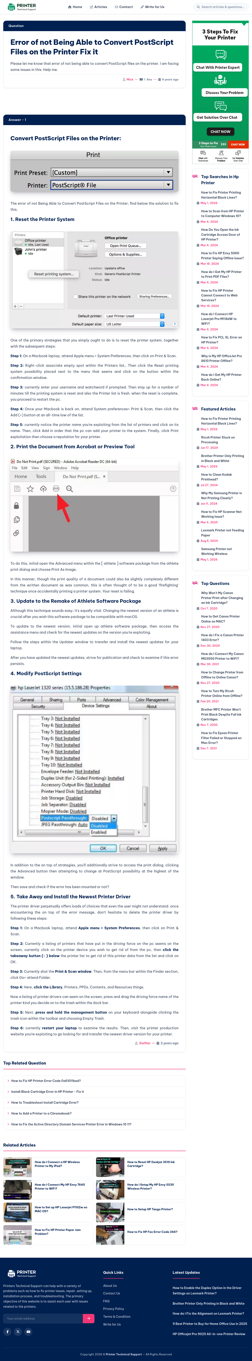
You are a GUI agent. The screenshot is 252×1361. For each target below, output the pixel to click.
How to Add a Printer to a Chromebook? (41, 1113)
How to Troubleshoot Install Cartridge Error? (45, 1103)
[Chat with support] (220, 92)
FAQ (106, 1301)
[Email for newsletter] (43, 1318)
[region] (94, 101)
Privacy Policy (113, 1309)
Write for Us (152, 7)
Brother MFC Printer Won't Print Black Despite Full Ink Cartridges (221, 714)
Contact (124, 7)
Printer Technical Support (124, 1354)
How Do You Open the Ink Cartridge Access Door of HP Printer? (220, 234)
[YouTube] (28, 1332)
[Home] (21, 7)
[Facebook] (7, 1332)
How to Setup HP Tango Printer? (150, 1209)
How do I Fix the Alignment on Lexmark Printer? (208, 1314)
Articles (98, 7)
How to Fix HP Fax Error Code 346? (152, 1232)
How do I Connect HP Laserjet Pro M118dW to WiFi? (219, 319)
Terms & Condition (117, 1317)
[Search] (223, 7)
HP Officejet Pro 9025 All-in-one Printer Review (209, 1334)
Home (75, 7)
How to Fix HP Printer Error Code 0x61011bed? (46, 1081)
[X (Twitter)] (18, 1332)
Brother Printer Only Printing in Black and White (208, 1304)
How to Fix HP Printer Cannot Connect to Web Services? (219, 295)
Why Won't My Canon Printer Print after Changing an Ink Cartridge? (222, 598)
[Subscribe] (88, 1318)
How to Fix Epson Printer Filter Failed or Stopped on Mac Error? (221, 738)
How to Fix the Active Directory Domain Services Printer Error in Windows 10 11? (71, 1124)
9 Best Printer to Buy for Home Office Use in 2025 (210, 1324)
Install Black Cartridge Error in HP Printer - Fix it (47, 1092)
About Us (110, 1286)
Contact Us (111, 1293)
